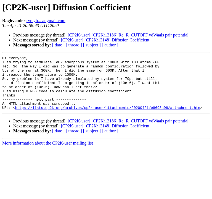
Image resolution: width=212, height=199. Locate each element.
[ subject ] (92, 45)
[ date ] (58, 45)
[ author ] (110, 45)
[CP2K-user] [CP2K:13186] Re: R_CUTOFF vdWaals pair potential (128, 35)
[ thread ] (74, 45)
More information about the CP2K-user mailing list (47, 153)
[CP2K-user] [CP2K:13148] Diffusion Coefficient (105, 40)
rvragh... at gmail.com (45, 20)
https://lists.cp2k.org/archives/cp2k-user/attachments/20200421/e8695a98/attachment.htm (107, 118)
